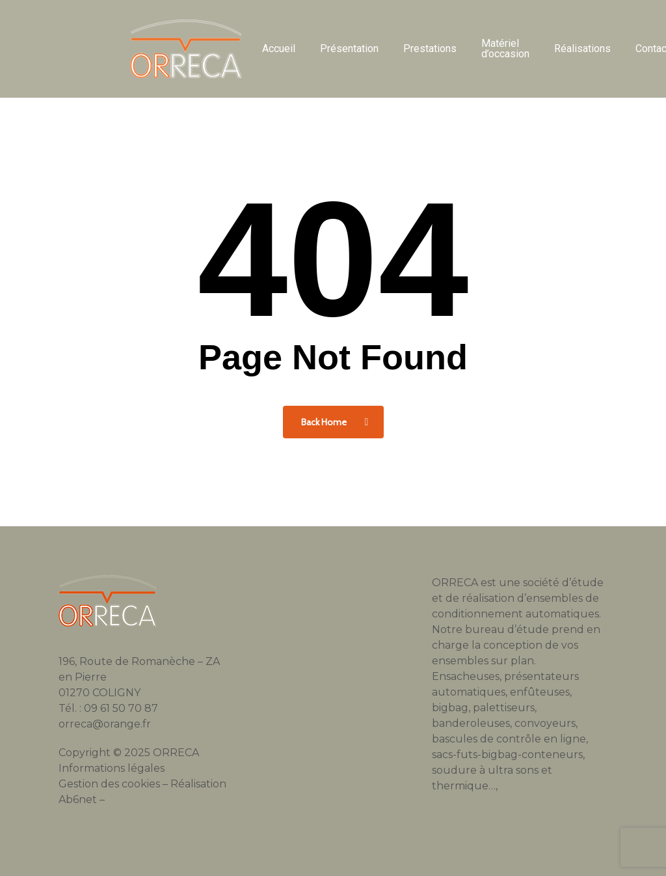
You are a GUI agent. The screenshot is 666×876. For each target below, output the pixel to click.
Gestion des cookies (109, 784)
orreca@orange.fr (105, 724)
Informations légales (112, 768)
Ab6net (78, 799)
